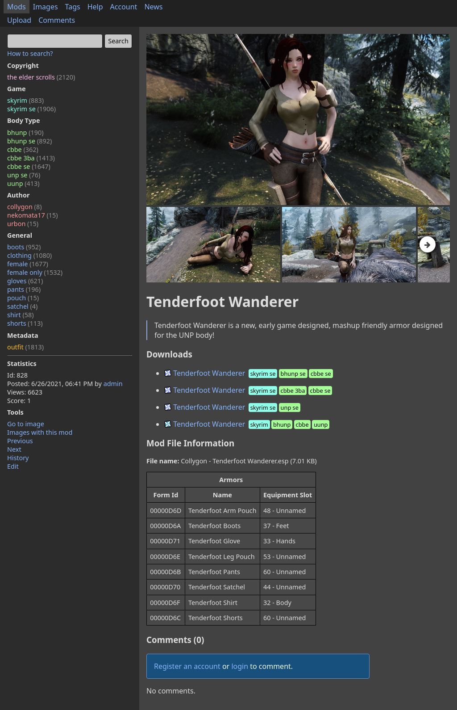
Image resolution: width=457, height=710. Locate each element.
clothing (29, 255)
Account (123, 7)
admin (113, 383)
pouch (23, 298)
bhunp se (29, 141)
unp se (23, 175)
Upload (19, 20)
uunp (23, 183)
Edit (13, 466)
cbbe (22, 149)
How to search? (30, 53)
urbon (22, 223)
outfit (25, 347)
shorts (25, 323)
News (153, 7)
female (27, 264)
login (239, 666)
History (18, 458)
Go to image (25, 424)
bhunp (25, 132)
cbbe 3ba (31, 158)
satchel (22, 306)
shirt (20, 315)
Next (14, 449)
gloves (25, 281)
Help (95, 7)
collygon (24, 206)
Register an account (187, 666)
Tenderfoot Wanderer (249, 373)
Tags (72, 7)
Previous (20, 441)
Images (45, 7)
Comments (56, 20)
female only (34, 272)
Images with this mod (39, 432)
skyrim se (31, 109)
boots (24, 247)
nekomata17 (32, 215)
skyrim (25, 100)
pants (24, 289)
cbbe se (28, 166)
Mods (16, 7)
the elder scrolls (41, 77)
